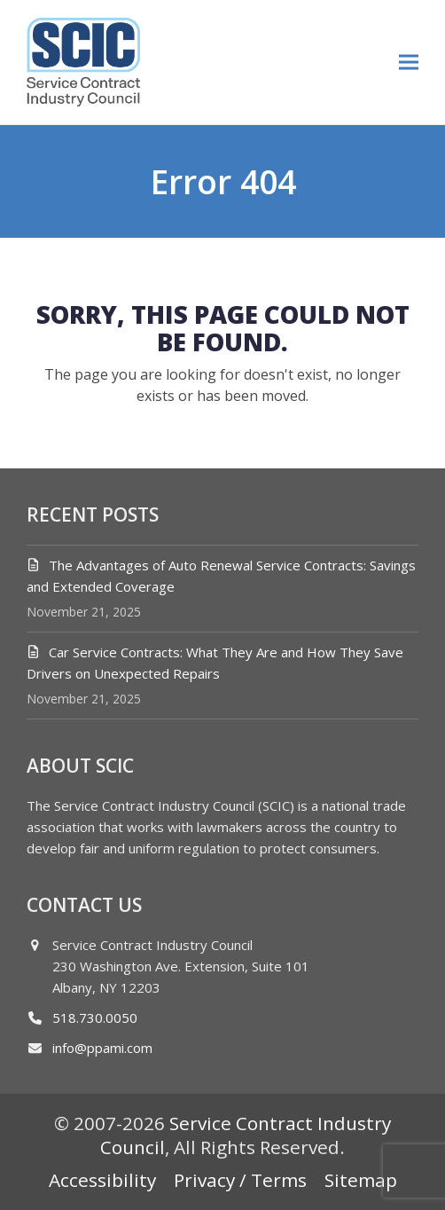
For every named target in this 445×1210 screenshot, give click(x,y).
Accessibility (102, 1179)
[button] (408, 61)
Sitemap (360, 1179)
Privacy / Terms (240, 1179)
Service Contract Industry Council (245, 1135)
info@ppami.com (102, 1048)
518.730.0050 (94, 1017)
